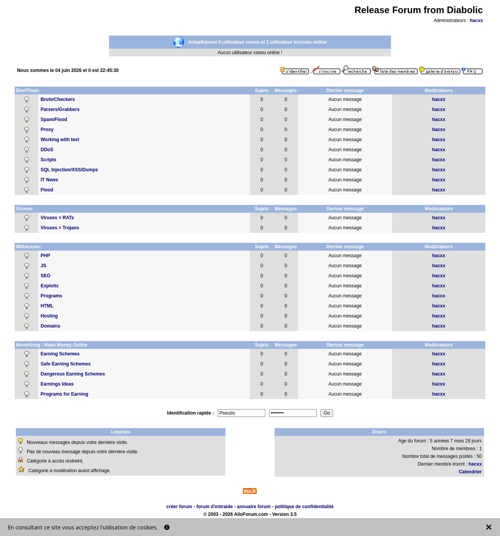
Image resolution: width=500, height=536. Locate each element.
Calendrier (470, 472)
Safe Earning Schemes (65, 364)
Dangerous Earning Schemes (73, 374)
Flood (47, 190)
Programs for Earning (64, 394)
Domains (50, 326)
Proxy (47, 129)
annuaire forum (254, 506)
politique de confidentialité (304, 506)
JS (43, 265)
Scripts (48, 159)
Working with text (60, 139)
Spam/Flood (54, 119)
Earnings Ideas (57, 384)
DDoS (47, 149)
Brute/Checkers (58, 99)
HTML (47, 306)
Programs (51, 296)
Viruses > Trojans (60, 227)
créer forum (179, 506)
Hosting (49, 316)
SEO (45, 275)
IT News (49, 180)
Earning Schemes (60, 354)
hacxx (476, 20)
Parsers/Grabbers (60, 109)
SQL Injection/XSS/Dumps (69, 169)
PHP (45, 255)
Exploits (50, 285)
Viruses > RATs (57, 217)
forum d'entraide (214, 506)
